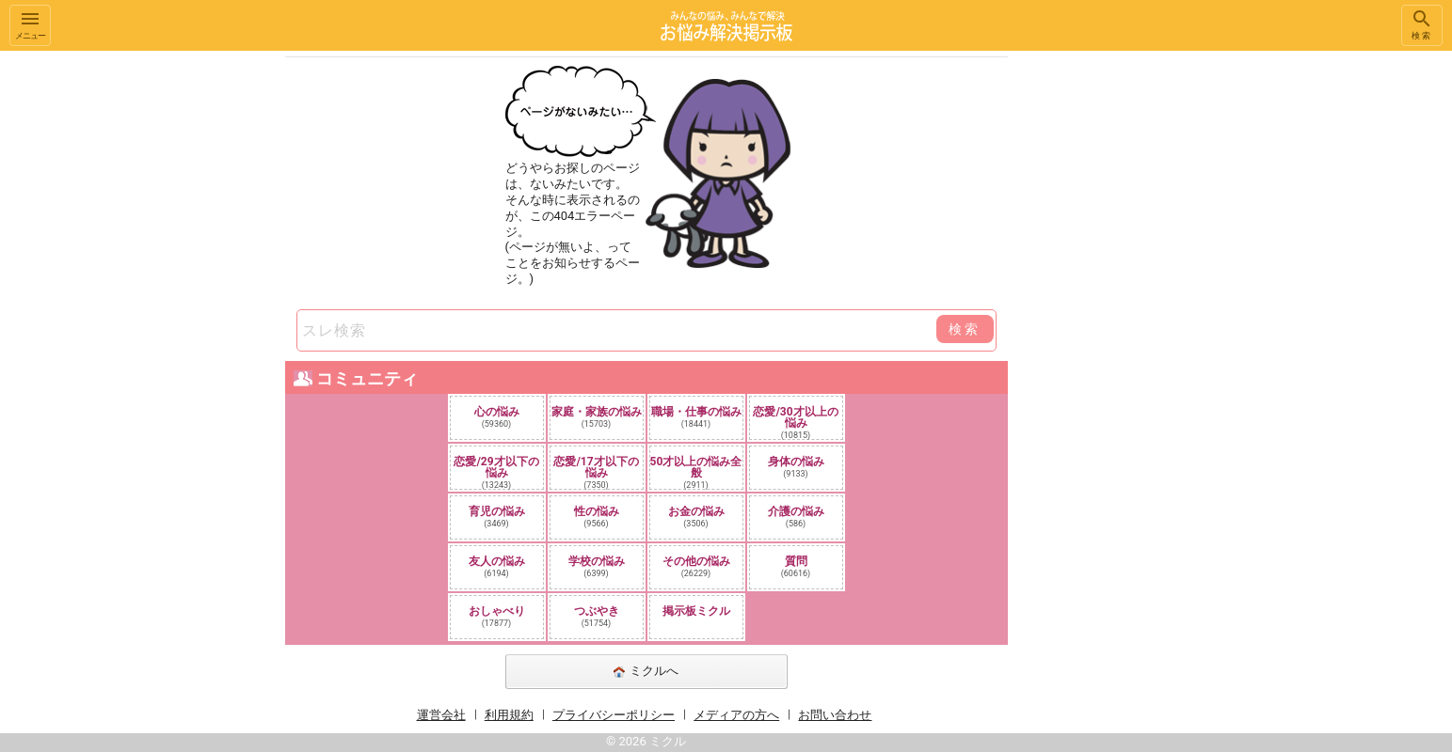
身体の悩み (796, 466)
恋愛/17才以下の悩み (595, 472)
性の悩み (596, 516)
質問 (796, 566)
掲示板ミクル (696, 611)
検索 (1422, 24)
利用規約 (509, 715)
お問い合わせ (834, 715)
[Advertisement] (1140, 333)
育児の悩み (497, 516)
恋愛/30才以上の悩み (795, 422)
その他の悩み (696, 566)
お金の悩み (696, 516)
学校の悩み (596, 566)
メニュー (30, 24)
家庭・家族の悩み (596, 417)
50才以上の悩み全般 (696, 472)
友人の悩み (497, 566)
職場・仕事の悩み (696, 417)
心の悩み (496, 417)
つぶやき (596, 616)
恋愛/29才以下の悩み (496, 472)
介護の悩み (796, 516)
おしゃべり (497, 616)
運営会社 (441, 715)
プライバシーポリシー (613, 715)
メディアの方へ (736, 715)
